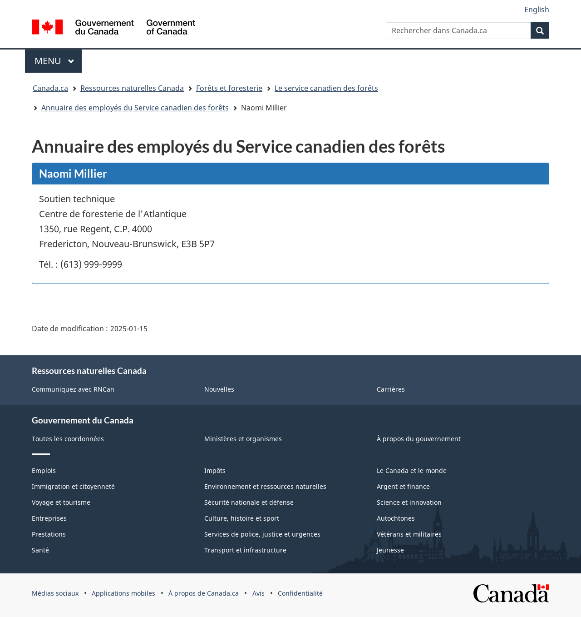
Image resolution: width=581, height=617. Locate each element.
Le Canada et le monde (412, 470)
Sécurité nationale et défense (249, 502)
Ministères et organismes (243, 438)
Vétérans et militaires (409, 534)
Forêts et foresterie (229, 88)
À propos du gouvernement (419, 438)
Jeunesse (390, 550)
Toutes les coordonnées (68, 438)
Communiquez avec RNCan (73, 389)
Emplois (44, 470)
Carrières (391, 389)
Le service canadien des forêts (326, 88)
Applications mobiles (123, 593)
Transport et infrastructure (245, 550)
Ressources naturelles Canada (132, 88)
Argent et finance (403, 486)
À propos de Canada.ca (203, 593)
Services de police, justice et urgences (262, 534)
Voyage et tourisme (61, 502)
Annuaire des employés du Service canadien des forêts (135, 108)
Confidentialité (300, 593)
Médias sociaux (55, 593)
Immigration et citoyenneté (73, 486)
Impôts (215, 470)
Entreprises (49, 518)
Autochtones (396, 518)
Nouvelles (219, 389)
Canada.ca (50, 88)
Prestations (49, 534)
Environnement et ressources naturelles (265, 486)
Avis (258, 593)
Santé (40, 550)
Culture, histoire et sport (241, 518)
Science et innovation (409, 502)
